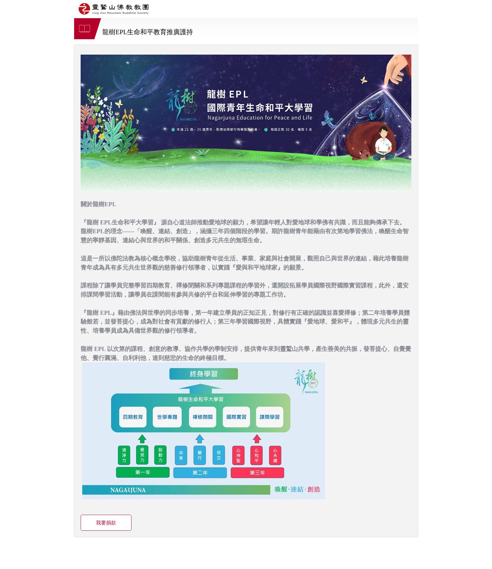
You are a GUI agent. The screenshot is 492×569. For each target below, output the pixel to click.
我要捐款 (106, 522)
